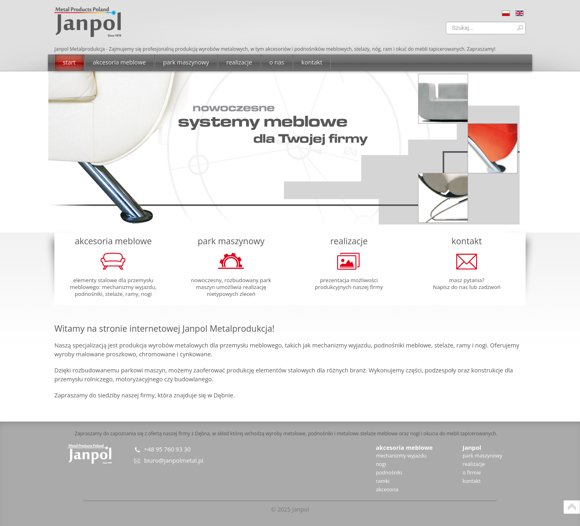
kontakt (472, 480)
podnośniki (389, 472)
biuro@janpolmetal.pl (173, 460)
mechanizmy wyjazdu (401, 455)
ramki (382, 480)
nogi (381, 464)
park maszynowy (482, 455)
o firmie (472, 472)
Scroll (571, 507)
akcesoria (387, 489)
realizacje (474, 464)
